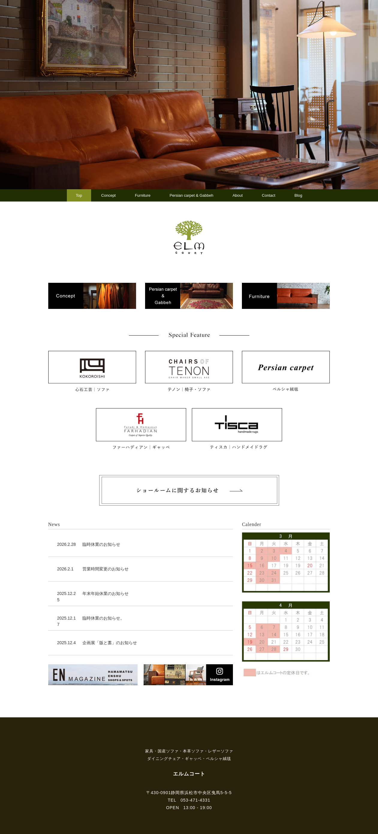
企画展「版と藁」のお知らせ (109, 642)
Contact (268, 195)
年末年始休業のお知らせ (105, 593)
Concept (108, 195)
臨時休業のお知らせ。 (103, 618)
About (238, 195)
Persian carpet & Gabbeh (191, 195)
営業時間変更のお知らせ (105, 568)
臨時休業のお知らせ (101, 544)
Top (79, 195)
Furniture (142, 195)
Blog (298, 195)
